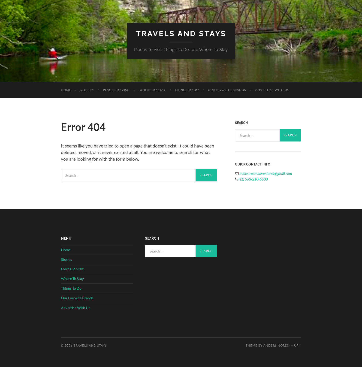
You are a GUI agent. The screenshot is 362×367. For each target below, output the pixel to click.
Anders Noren (276, 345)
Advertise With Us (272, 90)
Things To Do (187, 90)
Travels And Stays (181, 33)
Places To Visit (116, 90)
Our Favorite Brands (227, 90)
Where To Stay (152, 90)
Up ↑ (297, 345)
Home (66, 90)
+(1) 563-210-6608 (253, 179)
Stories (87, 90)
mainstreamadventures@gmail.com (265, 173)
